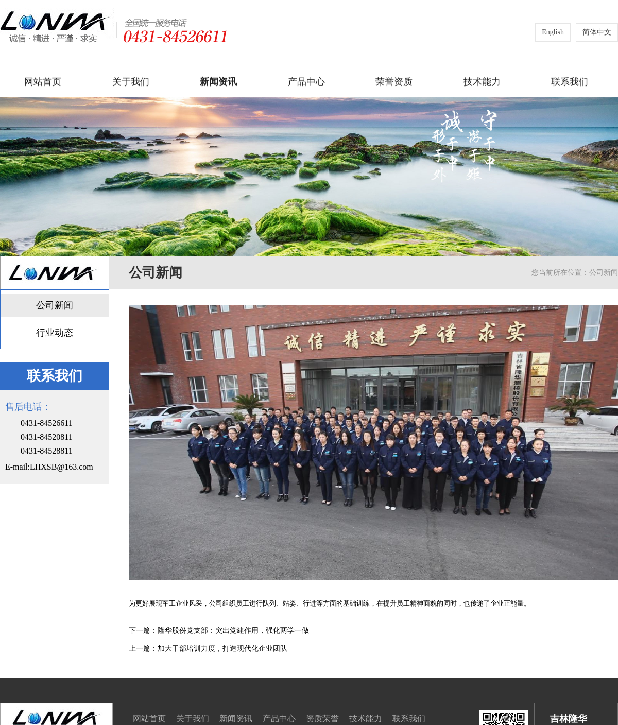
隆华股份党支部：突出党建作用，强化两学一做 (233, 630)
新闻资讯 (218, 82)
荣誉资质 (394, 82)
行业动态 (54, 332)
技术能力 (482, 82)
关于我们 (130, 82)
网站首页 (42, 82)
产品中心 (306, 82)
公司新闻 (54, 305)
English (553, 32)
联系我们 (569, 82)
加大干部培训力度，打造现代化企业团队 (222, 648)
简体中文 (596, 32)
